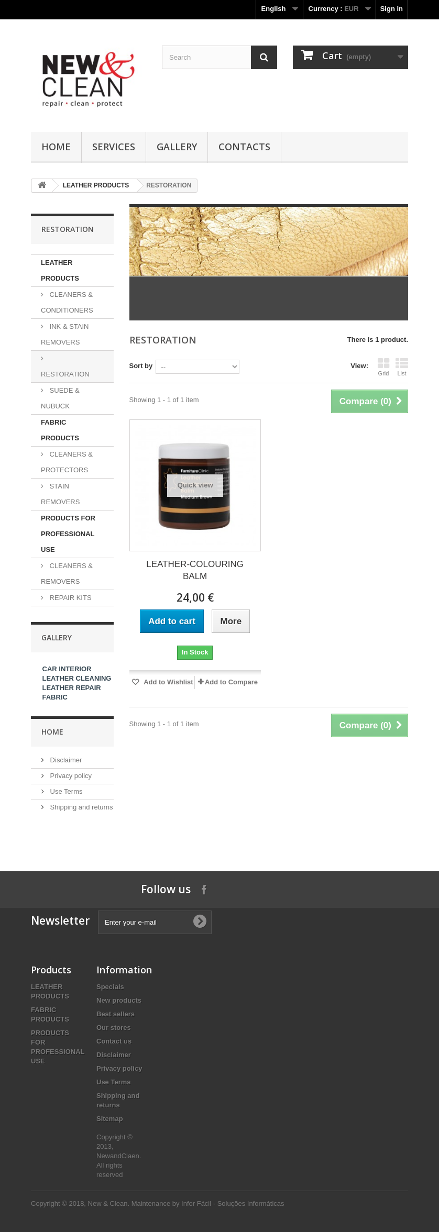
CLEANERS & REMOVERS (67, 573)
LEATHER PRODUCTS (96, 185)
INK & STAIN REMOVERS (65, 334)
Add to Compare (231, 682)
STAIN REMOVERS (60, 494)
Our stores (113, 1027)
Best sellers (115, 1014)
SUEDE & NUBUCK (60, 398)
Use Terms (65, 791)
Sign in (391, 9)
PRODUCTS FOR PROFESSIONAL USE (68, 533)
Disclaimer (65, 760)
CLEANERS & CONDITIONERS (67, 302)
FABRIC (55, 697)
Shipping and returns (80, 807)
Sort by (141, 366)
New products (118, 1000)
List (402, 367)
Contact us (113, 1041)
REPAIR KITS (70, 598)
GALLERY (177, 146)
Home (56, 146)
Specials (110, 987)
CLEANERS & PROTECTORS (67, 462)
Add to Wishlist (167, 682)
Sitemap (109, 1119)
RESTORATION (65, 374)
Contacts (244, 146)
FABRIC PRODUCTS (60, 430)
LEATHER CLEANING (77, 678)
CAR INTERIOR (67, 669)
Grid (383, 367)
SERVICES (113, 146)
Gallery (56, 637)
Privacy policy (70, 776)
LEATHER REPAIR (71, 688)
